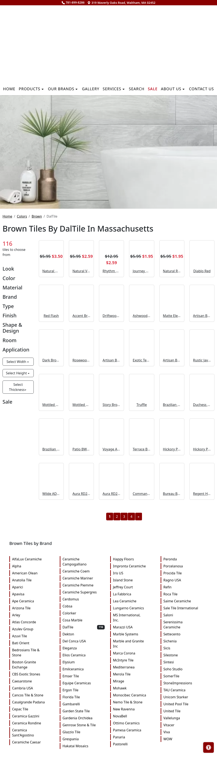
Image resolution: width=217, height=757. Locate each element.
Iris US (134, 573)
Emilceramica (84, 669)
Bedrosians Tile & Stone (33, 652)
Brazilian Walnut (172, 404)
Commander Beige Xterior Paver (141, 493)
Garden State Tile (84, 711)
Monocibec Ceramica (134, 695)
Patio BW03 (81, 449)
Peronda (184, 559)
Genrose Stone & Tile (84, 725)
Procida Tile (184, 573)
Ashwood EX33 (141, 315)
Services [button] (112, 88)
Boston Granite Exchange (33, 664)
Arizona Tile (33, 608)
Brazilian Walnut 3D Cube (51, 449)
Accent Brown (81, 315)
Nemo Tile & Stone (134, 702)
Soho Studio (184, 669)
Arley (33, 615)
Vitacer (184, 725)
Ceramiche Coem (84, 571)
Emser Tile (84, 676)
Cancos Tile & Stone (33, 695)
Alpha (33, 566)
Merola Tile (134, 674)
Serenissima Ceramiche (184, 624)
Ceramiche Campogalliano (84, 562)
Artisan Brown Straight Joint (202, 315)
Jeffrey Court (134, 587)
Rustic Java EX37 (202, 360)
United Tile (184, 711)
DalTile (84, 627)
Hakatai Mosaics (84, 746)
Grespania (84, 739)
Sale (152, 88)
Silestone (184, 655)
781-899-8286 (73, 2)
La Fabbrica (134, 594)
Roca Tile (184, 594)
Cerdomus (84, 599)
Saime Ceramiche (184, 601)
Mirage (134, 681)
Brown (37, 216)
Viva (184, 732)
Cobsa (84, 606)
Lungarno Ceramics (134, 608)
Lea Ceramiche (134, 601)
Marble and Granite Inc (134, 644)
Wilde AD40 (51, 493)
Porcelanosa (184, 566)
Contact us (201, 88)
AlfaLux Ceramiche (33, 559)
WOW (184, 739)
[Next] (138, 517)
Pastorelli (134, 744)
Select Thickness (17, 387)
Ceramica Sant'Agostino (33, 733)
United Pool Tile (184, 704)
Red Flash (51, 315)
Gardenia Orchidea (84, 718)
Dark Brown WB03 (51, 360)
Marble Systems (134, 634)
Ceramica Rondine (33, 723)
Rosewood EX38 (81, 360)
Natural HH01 (51, 271)
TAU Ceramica (184, 690)
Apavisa (33, 594)
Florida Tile (84, 697)
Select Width (17, 361)
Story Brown (111, 404)
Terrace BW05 (141, 449)
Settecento (184, 634)
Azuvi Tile (33, 636)
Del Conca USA (84, 641)
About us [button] (171, 88)
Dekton (84, 634)
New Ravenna (134, 709)
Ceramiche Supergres (84, 592)
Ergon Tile (84, 690)
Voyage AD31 (111, 449)
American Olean (33, 573)
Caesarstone (33, 681)
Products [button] (30, 88)
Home (9, 88)
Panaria (134, 737)
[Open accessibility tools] (208, 747)
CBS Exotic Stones (33, 674)
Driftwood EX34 (111, 315)
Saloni (184, 615)
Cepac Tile (33, 709)
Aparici (33, 587)
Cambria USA (33, 688)
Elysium (84, 662)
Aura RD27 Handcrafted (81, 493)
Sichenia (184, 641)
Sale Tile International (184, 608)
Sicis (184, 648)
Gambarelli (84, 704)
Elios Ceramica (84, 655)
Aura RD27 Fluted (111, 493)
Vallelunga (184, 718)
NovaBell (134, 716)
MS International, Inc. (134, 617)
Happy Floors (134, 559)
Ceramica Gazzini (33, 716)
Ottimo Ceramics (134, 723)
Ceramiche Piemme (84, 585)
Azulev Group (33, 629)
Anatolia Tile (33, 580)
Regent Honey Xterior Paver (202, 493)
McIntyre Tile (134, 660)
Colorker (84, 613)
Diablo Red (201, 271)
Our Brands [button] (61, 88)
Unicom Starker (184, 697)
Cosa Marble (84, 620)
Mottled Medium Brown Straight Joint (51, 404)
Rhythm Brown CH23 (111, 271)
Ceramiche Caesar (33, 742)
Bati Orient (33, 643)
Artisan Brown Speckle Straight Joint (172, 360)
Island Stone (134, 580)
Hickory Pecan (172, 449)
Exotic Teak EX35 (141, 360)
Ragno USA (184, 580)
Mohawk (134, 688)
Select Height (17, 373)
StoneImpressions (184, 683)
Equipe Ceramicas (84, 683)
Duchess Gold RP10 (202, 404)
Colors (22, 216)
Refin (184, 587)
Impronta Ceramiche (134, 566)
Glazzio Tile (84, 732)
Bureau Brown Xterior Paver (172, 493)
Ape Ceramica (33, 601)
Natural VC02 (81, 271)
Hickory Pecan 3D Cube (202, 449)
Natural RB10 (172, 271)
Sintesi (184, 662)
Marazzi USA (134, 627)
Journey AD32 (141, 271)
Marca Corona (134, 653)
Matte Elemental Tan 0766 (172, 315)
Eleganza (84, 648)
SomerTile (184, 676)
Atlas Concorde (33, 622)
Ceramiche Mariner (84, 578)
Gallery (90, 88)
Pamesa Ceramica (134, 730)
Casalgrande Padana (33, 702)
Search (136, 88)
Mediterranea (134, 667)
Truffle (141, 404)
